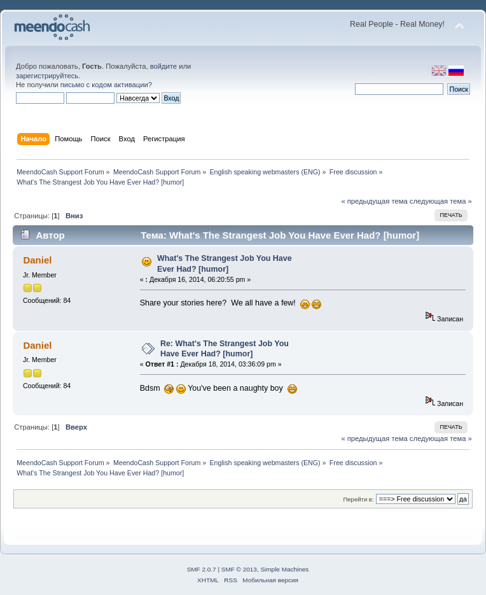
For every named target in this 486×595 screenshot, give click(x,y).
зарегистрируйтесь (47, 76)
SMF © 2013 (239, 569)
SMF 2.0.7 (201, 569)
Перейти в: (358, 499)
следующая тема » (441, 201)
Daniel (37, 260)
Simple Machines (284, 569)
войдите (163, 66)
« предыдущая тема (374, 201)
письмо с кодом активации (104, 84)
